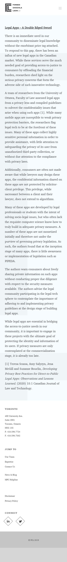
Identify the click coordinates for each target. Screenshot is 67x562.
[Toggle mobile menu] (60, 8)
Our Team (9, 456)
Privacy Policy (11, 501)
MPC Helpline (11, 479)
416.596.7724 (13, 431)
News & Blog (11, 474)
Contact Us (10, 466)
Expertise (9, 461)
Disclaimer (10, 496)
